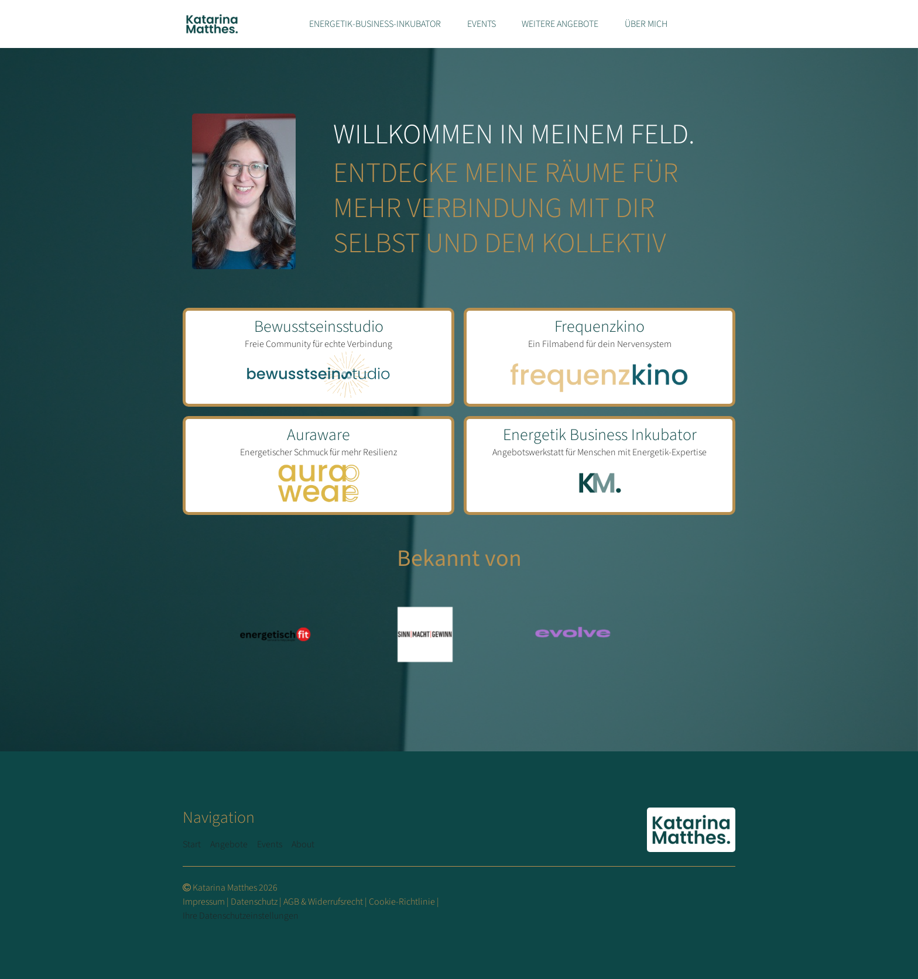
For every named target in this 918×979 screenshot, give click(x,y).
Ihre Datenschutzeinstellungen (241, 915)
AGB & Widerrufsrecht (323, 901)
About (303, 844)
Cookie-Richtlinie (402, 901)
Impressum (204, 901)
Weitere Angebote (560, 24)
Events (481, 24)
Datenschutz (254, 901)
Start (192, 844)
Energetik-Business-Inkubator (375, 24)
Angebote (229, 844)
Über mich (646, 24)
